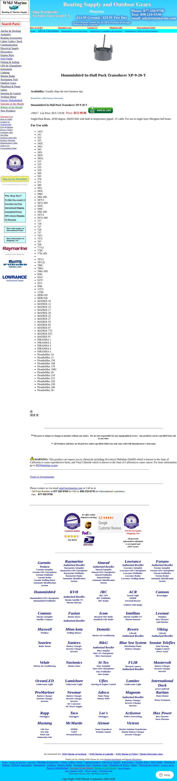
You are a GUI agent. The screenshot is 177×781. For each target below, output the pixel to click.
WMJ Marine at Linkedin (101, 754)
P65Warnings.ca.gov (47, 465)
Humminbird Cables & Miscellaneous (141, 31)
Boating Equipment (112, 759)
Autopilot (31, 762)
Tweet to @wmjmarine (42, 476)
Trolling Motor (167, 765)
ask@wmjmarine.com (70, 488)
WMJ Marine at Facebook (74, 754)
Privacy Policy (91, 771)
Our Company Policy (74, 771)
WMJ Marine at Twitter (127, 754)
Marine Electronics (133, 759)
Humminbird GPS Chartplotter (74, 31)
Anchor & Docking (17, 762)
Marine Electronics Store (151, 754)
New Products (124, 768)
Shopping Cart (105, 771)
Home (33, 31)
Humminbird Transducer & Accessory (106, 31)
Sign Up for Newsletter (15, 179)
